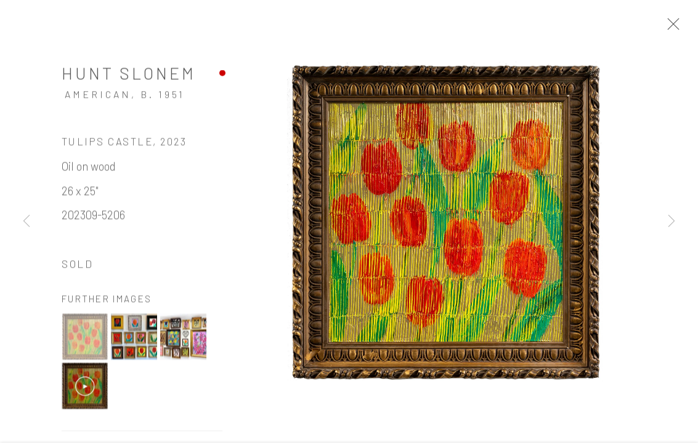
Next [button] (671, 221)
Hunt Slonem (129, 74)
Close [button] (670, 27)
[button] (85, 338)
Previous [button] (26, 221)
